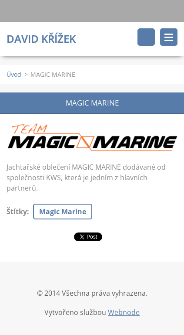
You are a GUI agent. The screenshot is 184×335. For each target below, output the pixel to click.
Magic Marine (62, 211)
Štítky (17, 211)
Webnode (124, 312)
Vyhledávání (146, 37)
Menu (168, 37)
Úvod (14, 74)
